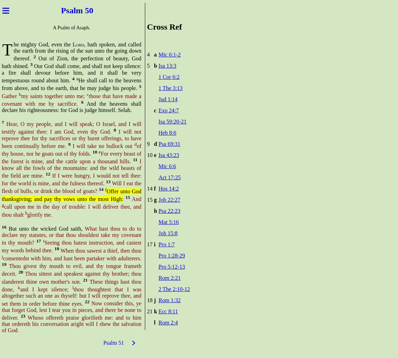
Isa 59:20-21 (172, 122)
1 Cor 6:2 (169, 77)
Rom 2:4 (168, 323)
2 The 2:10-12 (174, 289)
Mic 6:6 (167, 166)
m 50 (86, 10)
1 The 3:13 (171, 88)
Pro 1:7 (167, 244)
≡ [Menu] (6, 10)
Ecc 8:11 (168, 311)
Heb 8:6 (167, 133)
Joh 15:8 (168, 233)
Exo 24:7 (169, 110)
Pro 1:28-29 (172, 256)
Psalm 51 (113, 343)
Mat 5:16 (169, 222)
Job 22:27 (169, 200)
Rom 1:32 (170, 300)
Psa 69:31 (169, 144)
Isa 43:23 (169, 155)
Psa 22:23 (169, 211)
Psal (66, 10)
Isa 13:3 (167, 66)
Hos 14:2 (169, 189)
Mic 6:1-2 (170, 55)
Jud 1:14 (168, 99)
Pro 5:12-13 (172, 267)
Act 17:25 (170, 177)
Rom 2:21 (170, 278)
